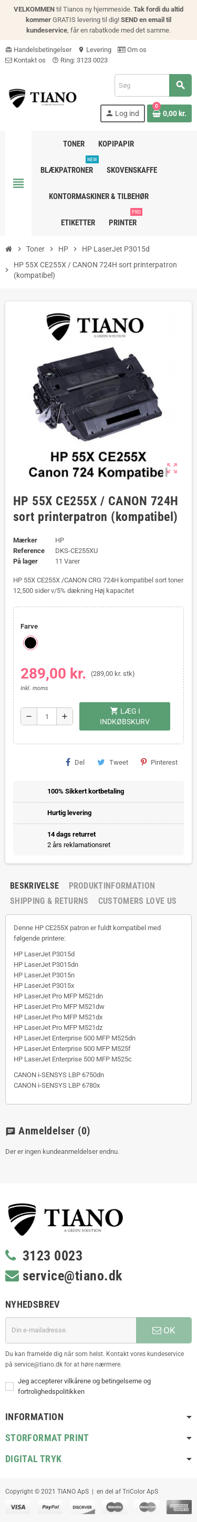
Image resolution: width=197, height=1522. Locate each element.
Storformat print (47, 1437)
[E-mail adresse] (70, 1330)
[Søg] (153, 85)
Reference (29, 551)
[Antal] (47, 716)
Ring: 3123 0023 (80, 60)
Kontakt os (25, 60)
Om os (132, 50)
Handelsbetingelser (38, 50)
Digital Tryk (33, 1458)
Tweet (112, 762)
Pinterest (159, 762)
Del (75, 762)
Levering (94, 50)
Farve (29, 626)
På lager (25, 561)
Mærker (25, 540)
